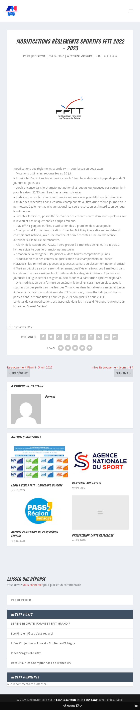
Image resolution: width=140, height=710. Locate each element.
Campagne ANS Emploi (86, 483)
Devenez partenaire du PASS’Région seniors (34, 534)
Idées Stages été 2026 (26, 653)
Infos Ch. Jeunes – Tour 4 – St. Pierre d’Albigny (43, 643)
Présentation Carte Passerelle (92, 535)
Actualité (86, 56)
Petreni (41, 56)
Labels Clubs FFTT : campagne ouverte (36, 485)
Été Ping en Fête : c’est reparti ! (32, 633)
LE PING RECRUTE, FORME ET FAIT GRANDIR (40, 623)
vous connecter (33, 585)
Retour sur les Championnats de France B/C (41, 663)
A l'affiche (73, 56)
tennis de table (66, 700)
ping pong (91, 700)
